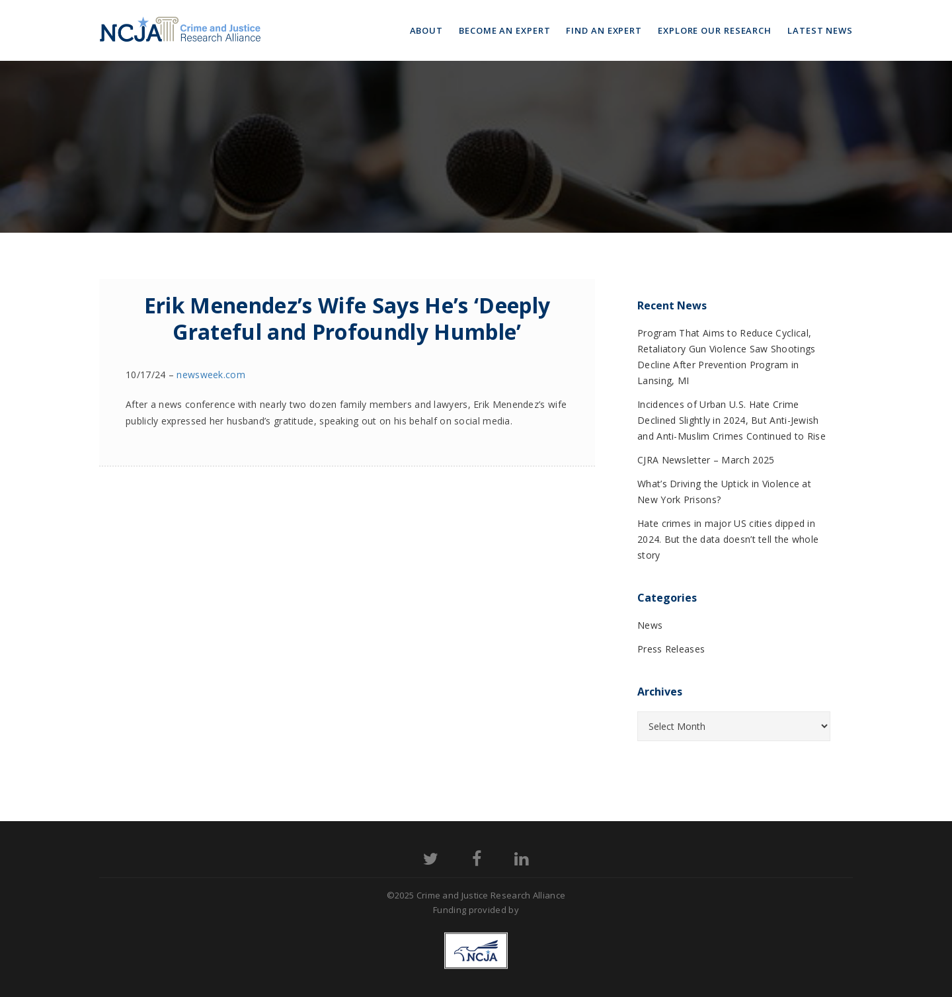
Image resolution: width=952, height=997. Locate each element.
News (649, 625)
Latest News (820, 30)
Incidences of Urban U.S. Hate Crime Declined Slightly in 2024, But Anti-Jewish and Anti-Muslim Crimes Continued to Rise (731, 420)
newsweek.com (211, 374)
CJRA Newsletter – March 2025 (705, 460)
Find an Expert (604, 30)
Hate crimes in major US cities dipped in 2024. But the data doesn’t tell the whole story (727, 539)
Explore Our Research (715, 30)
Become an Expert (504, 30)
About (427, 30)
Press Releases (671, 649)
